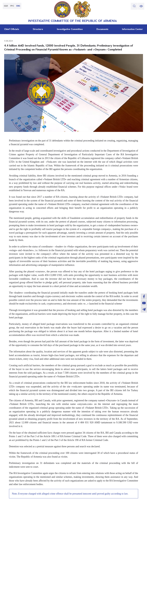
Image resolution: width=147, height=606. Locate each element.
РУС (13, 6)
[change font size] (140, 6)
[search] (133, 6)
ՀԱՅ (6, 6)
